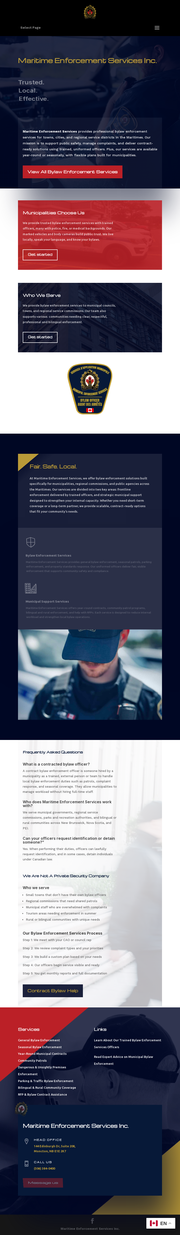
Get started (40, 254)
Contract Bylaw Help (52, 990)
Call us (43, 1162)
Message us (43, 1180)
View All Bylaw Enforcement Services (72, 171)
